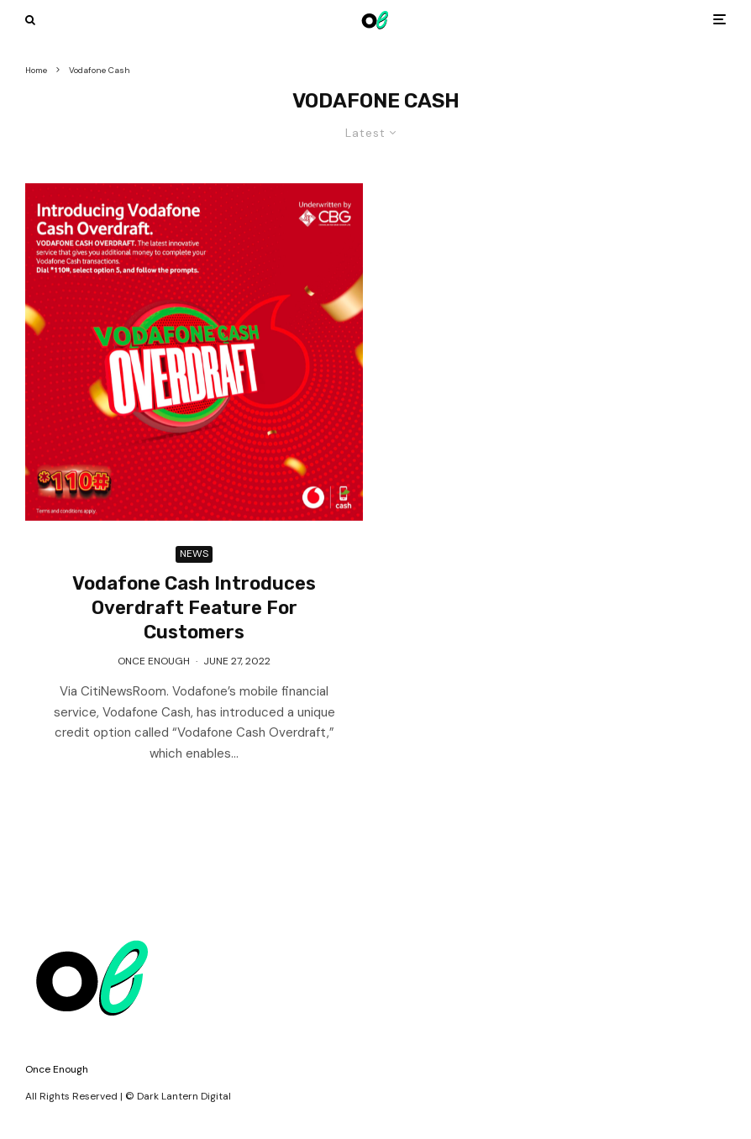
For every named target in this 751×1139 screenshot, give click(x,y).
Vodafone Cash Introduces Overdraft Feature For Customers (194, 608)
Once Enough (154, 661)
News (194, 553)
